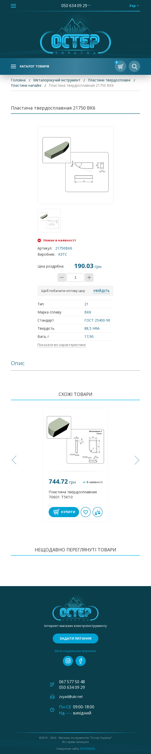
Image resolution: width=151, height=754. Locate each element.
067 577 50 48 (72, 682)
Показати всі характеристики (61, 344)
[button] (14, 460)
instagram (68, 661)
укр (132, 5)
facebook (81, 661)
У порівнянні (97, 512)
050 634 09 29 (74, 5)
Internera (87, 748)
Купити (68, 512)
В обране (86, 512)
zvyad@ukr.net (71, 696)
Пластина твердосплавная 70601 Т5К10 (73, 494)
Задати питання (75, 638)
